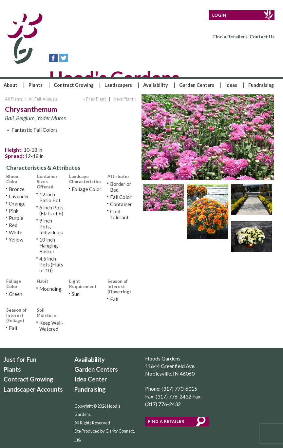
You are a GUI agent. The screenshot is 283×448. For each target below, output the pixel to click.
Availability (155, 85)
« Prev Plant (94, 99)
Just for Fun (20, 359)
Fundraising (261, 85)
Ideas (231, 85)
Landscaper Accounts (33, 389)
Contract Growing (74, 85)
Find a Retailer (229, 36)
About (10, 85)
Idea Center (90, 379)
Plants (35, 85)
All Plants (14, 99)
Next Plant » (125, 99)
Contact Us (262, 36)
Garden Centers (196, 85)
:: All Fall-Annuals (41, 99)
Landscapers (118, 85)
